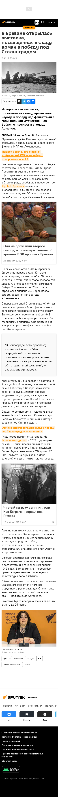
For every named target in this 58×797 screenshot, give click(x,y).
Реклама (16, 736)
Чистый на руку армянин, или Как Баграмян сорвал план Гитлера (26, 511)
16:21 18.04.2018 (9, 57)
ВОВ (39, 658)
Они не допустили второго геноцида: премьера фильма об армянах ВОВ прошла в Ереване (28, 250)
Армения (7, 658)
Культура (30, 658)
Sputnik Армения (13, 186)
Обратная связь (9, 760)
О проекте (7, 732)
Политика (51, 705)
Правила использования (25, 732)
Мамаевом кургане (14, 440)
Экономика (35, 705)
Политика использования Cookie (18, 749)
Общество (18, 658)
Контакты (6, 736)
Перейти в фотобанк (35, 95)
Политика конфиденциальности (17, 745)
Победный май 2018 (11, 664)
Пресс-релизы (29, 736)
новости (7, 705)
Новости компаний (11, 741)
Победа (27, 664)
